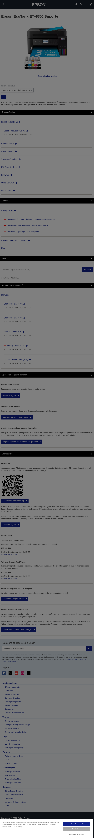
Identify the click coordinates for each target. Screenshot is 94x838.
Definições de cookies (76, 834)
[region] (46, 828)
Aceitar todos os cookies (76, 824)
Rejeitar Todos (77, 829)
